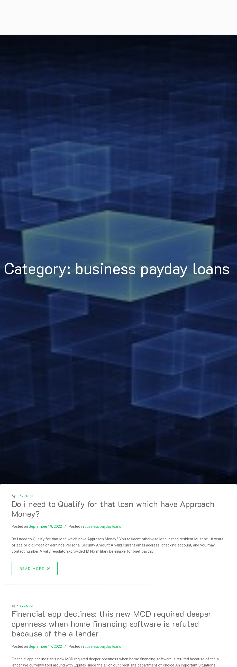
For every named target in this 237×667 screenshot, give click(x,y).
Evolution (27, 496)
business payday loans (103, 526)
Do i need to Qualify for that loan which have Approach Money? (113, 508)
